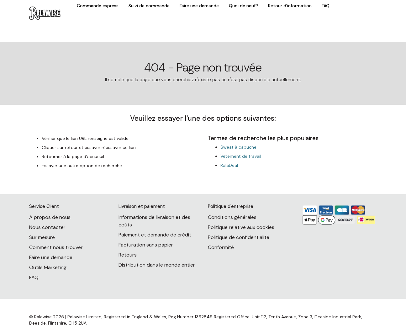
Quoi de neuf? (243, 5)
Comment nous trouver (56, 247)
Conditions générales (232, 217)
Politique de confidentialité (238, 237)
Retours (128, 255)
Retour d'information (290, 5)
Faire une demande (199, 5)
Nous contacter (47, 227)
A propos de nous (50, 217)
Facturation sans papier (146, 244)
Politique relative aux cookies (241, 227)
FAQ (326, 5)
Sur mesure (42, 237)
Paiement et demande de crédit (155, 234)
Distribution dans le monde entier (157, 265)
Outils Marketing (47, 267)
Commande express (98, 5)
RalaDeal (229, 165)
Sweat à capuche (238, 147)
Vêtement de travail (240, 156)
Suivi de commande (149, 5)
